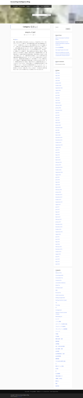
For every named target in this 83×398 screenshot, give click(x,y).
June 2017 (58, 209)
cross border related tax (60, 282)
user (35, 34)
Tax (56, 302)
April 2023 (58, 80)
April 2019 (58, 157)
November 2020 (59, 127)
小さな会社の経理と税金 (60, 361)
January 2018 (58, 192)
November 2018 (59, 167)
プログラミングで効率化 (60, 326)
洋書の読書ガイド (59, 376)
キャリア (57, 319)
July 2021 (57, 112)
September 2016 (59, 231)
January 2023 (58, 83)
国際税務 (57, 358)
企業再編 (57, 343)
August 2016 (58, 234)
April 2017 (58, 214)
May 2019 (58, 155)
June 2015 (58, 259)
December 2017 (59, 194)
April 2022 (58, 100)
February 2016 (59, 246)
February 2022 (59, 105)
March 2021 (58, 122)
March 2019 (58, 159)
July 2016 (57, 236)
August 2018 (58, 174)
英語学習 (57, 386)
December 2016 (59, 224)
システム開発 (58, 321)
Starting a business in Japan (61, 300)
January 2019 (58, 164)
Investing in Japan (59, 287)
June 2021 (58, 115)
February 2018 (59, 189)
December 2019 (59, 137)
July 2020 (57, 130)
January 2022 (58, 107)
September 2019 (59, 145)
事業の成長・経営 (59, 338)
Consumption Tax (59, 277)
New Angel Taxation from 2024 (62, 50)
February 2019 (59, 162)
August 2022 (58, 90)
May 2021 (58, 117)
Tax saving (58, 305)
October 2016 (58, 229)
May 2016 (58, 241)
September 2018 (59, 172)
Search (57, 27)
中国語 (57, 333)
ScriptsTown (20, 396)
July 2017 (57, 207)
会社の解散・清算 (59, 348)
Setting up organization (60, 297)
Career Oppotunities (45, 6)
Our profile (15, 6)
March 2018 (58, 187)
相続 (56, 383)
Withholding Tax (59, 316)
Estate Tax (58, 285)
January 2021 (58, 125)
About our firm (59, 272)
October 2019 (58, 142)
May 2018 (58, 182)
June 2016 (58, 239)
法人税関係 (58, 373)
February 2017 (59, 219)
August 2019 (58, 147)
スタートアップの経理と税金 (61, 324)
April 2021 (58, 120)
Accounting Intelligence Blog (20, 2)
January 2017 (58, 221)
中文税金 (57, 336)
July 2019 (57, 150)
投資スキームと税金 (60, 366)
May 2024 (58, 75)
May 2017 (58, 212)
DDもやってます (30, 32)
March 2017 (58, 217)
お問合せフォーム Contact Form (33, 6)
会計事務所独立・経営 (60, 353)
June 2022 (58, 95)
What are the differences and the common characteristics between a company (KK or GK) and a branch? (63, 54)
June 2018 (58, 179)
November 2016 (59, 226)
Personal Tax (58, 292)
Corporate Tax (58, 280)
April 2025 (58, 73)
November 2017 (59, 197)
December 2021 (59, 110)
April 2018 (58, 184)
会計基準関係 (58, 356)
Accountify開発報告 (59, 47)
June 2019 (58, 152)
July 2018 (57, 177)
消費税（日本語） (59, 378)
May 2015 (58, 261)
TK (56, 307)
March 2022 (58, 102)
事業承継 (57, 341)
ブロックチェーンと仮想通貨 (61, 329)
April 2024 (58, 78)
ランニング (58, 331)
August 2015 (58, 254)
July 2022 (57, 92)
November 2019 (59, 140)
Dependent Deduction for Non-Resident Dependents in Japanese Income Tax (62, 43)
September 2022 (59, 87)
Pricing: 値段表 (22, 6)
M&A (57, 290)
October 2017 (58, 199)
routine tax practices (60, 295)
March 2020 (58, 135)
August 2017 (58, 204)
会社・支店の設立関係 (60, 346)
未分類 (57, 368)
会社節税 (57, 351)
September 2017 (59, 202)
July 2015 (57, 256)
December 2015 (59, 249)
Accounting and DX (59, 275)
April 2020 (58, 132)
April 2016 (58, 244)
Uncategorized (59, 310)
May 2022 (58, 97)
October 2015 (58, 251)
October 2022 (58, 85)
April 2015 (58, 264)
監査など (16, 39)
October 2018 (58, 169)
